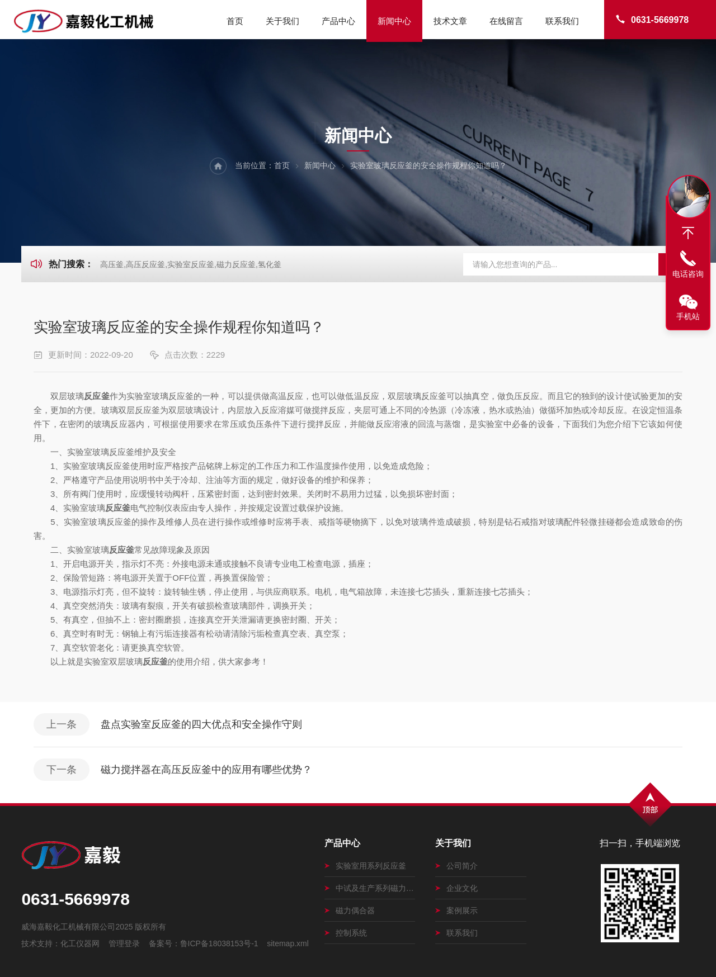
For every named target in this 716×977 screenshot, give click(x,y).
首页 (235, 21)
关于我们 (282, 21)
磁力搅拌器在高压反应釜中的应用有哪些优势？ (206, 769)
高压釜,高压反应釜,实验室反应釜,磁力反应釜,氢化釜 (190, 264)
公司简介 (456, 865)
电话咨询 (688, 273)
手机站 (688, 316)
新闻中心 (394, 21)
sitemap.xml (288, 943)
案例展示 (456, 910)
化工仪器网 (80, 943)
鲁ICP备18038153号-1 (219, 943)
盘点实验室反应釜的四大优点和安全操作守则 (201, 724)
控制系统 (345, 932)
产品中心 (338, 21)
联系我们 (562, 21)
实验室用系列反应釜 (365, 865)
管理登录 (124, 943)
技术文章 (450, 21)
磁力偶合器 (349, 910)
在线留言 (506, 21)
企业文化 (456, 888)
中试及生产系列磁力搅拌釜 (369, 888)
